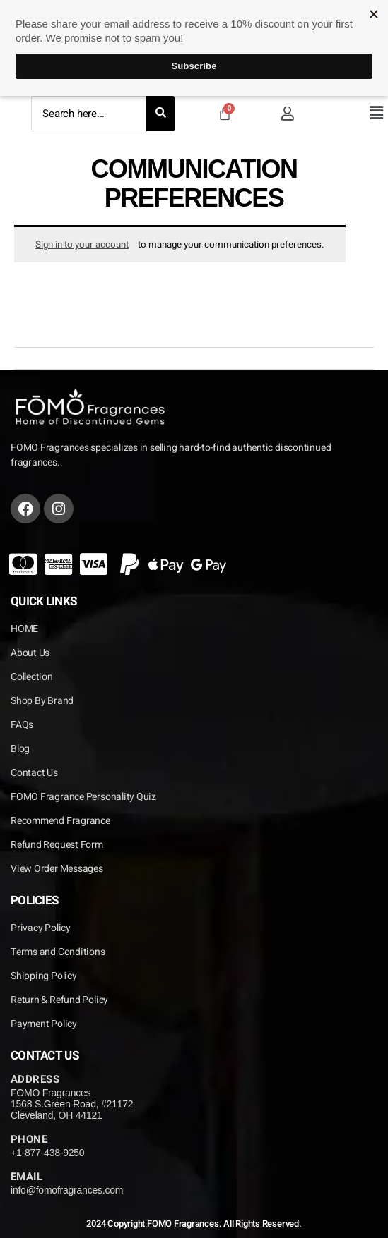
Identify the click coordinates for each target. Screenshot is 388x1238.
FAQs (22, 724)
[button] (376, 112)
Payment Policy (44, 1024)
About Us (30, 652)
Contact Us (34, 772)
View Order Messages (57, 868)
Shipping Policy (44, 976)
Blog (20, 748)
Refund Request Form (57, 844)
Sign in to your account (82, 245)
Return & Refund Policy (59, 1000)
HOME (24, 628)
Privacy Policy (41, 928)
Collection (32, 676)
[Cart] (224, 114)
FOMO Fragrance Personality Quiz (83, 796)
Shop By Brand (42, 700)
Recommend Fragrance (60, 820)
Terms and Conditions (58, 952)
